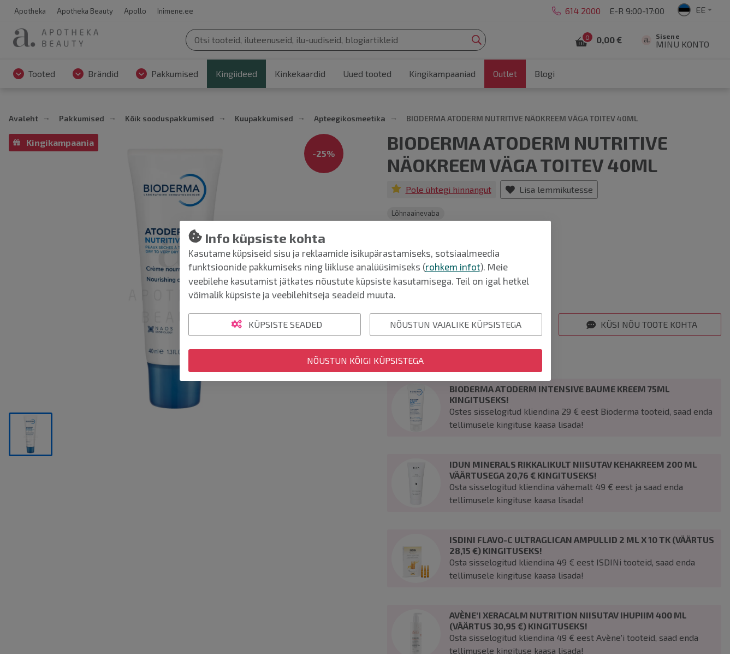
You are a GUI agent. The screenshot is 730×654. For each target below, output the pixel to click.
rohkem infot (452, 266)
